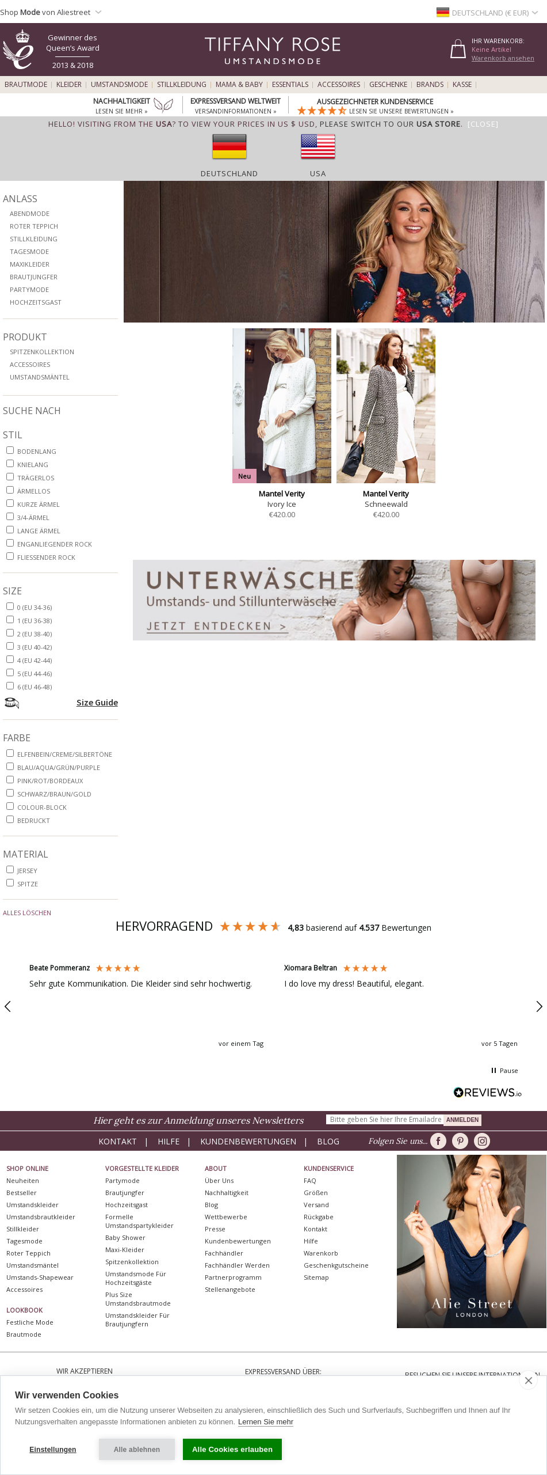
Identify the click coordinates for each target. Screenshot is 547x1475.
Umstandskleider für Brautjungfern (137, 1319)
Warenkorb (321, 1253)
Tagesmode (29, 251)
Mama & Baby (239, 84)
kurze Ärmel (38, 504)
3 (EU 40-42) (34, 647)
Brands (429, 84)
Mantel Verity (282, 493)
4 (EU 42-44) (34, 660)
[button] (146, 1007)
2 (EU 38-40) (34, 634)
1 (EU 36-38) (34, 620)
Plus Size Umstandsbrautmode (138, 1298)
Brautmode (26, 84)
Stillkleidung (181, 84)
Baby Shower (125, 1237)
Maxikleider (29, 264)
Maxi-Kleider (124, 1249)
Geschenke (388, 84)
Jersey (27, 870)
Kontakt (117, 1141)
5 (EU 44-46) (34, 673)
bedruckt (33, 820)
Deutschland (229, 173)
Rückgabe (319, 1216)
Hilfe (168, 1141)
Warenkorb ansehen (503, 58)
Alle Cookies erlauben (232, 1449)
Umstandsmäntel (40, 377)
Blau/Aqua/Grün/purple (58, 767)
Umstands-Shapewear (40, 1277)
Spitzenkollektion (42, 351)
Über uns (219, 1180)
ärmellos (33, 491)
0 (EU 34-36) (34, 607)
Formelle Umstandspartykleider (139, 1221)
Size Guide (97, 702)
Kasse (462, 84)
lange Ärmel (38, 530)
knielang (32, 464)
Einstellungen (52, 1450)
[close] (528, 1380)
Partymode (29, 289)
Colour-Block (42, 807)
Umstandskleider (32, 1204)
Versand (316, 1204)
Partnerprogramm (233, 1277)
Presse (215, 1228)
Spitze (27, 883)
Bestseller (21, 1192)
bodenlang (36, 451)
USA (318, 173)
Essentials (290, 84)
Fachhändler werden (237, 1265)
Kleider (69, 84)
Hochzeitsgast (36, 302)
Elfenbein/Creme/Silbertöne (64, 754)
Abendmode (29, 213)
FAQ (310, 1180)
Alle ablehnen (137, 1450)
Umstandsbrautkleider (40, 1216)
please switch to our (390, 124)
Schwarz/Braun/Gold (54, 794)
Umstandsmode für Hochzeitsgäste (135, 1278)
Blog (328, 1141)
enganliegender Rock (54, 544)
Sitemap (316, 1277)
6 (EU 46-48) (34, 686)
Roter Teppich (34, 226)
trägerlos (35, 477)
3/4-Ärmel (33, 517)
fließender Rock (46, 557)
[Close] (483, 124)
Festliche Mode (29, 1322)
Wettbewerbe (226, 1216)
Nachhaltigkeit (226, 1192)
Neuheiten (22, 1180)
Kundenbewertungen (248, 1141)
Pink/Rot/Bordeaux (50, 780)
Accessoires (339, 84)
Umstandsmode (119, 84)
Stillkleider (22, 1228)
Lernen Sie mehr (265, 1421)
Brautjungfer (34, 276)
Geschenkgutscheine (336, 1265)
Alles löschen (27, 912)
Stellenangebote (230, 1289)
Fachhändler (224, 1253)
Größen (316, 1192)
